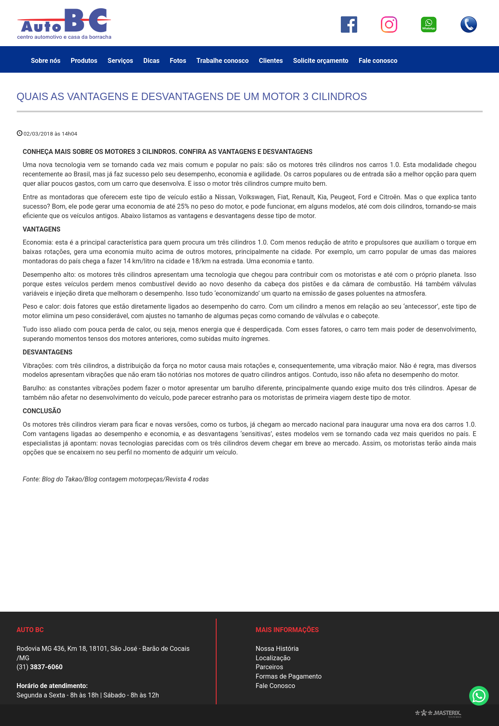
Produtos (84, 61)
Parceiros (269, 667)
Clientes (271, 61)
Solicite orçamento (320, 61)
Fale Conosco (275, 686)
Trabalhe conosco (223, 61)
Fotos (178, 61)
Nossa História (277, 649)
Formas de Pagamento (289, 676)
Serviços (120, 61)
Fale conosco (378, 61)
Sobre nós (45, 61)
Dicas (151, 61)
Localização (273, 658)
